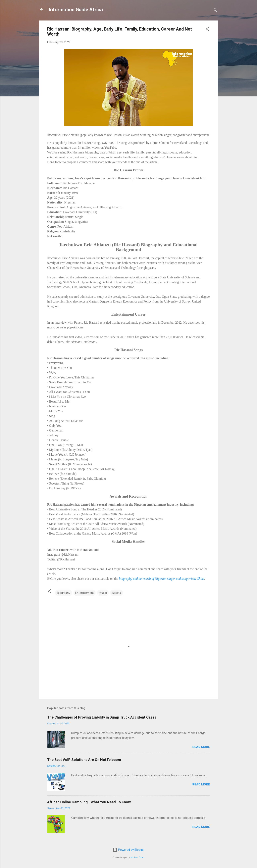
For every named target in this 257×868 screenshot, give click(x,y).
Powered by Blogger (129, 850)
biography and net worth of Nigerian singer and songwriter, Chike (161, 578)
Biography (63, 593)
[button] (207, 30)
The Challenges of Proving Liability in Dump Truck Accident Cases (101, 717)
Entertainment (84, 593)
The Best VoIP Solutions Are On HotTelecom (84, 760)
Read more (201, 747)
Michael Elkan (137, 857)
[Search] (215, 11)
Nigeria (116, 593)
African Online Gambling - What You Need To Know (89, 802)
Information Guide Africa (76, 9)
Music (103, 593)
